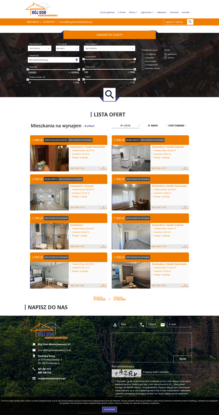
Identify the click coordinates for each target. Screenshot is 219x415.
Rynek (167, 50)
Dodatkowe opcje (149, 50)
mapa (153, 125)
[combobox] (51, 60)
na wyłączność (151, 64)
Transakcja (62, 44)
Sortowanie (177, 125)
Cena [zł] (33, 67)
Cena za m (90, 66)
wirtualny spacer (152, 68)
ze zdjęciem (150, 54)
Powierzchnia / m (37, 77)
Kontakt (186, 12)
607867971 (49, 22)
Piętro (87, 76)
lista (125, 125)
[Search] (178, 22)
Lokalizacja (34, 55)
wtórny (171, 57)
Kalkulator (162, 12)
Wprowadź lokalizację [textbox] (38, 60)
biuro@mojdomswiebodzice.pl (76, 22)
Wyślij (182, 358)
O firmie (122, 12)
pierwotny (172, 54)
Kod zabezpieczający (123, 366)
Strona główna (107, 12)
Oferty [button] (132, 12)
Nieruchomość (35, 44)
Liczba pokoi (90, 56)
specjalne (149, 57)
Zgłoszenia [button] (146, 12)
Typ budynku (91, 44)
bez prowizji (150, 61)
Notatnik (174, 12)
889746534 (33, 22)
